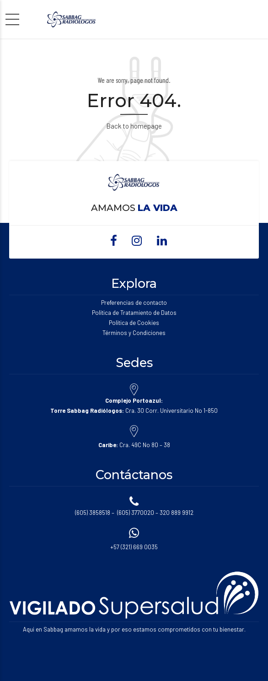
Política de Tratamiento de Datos (134, 312)
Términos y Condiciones (134, 332)
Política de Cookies (134, 322)
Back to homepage (134, 126)
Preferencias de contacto (134, 302)
